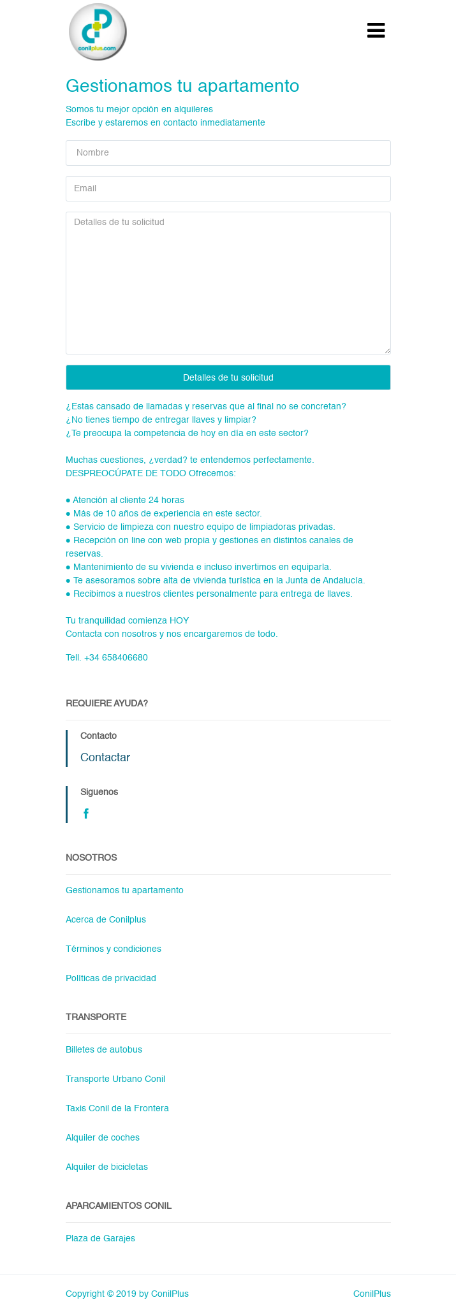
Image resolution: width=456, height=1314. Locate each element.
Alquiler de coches (103, 1138)
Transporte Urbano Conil (115, 1079)
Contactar (105, 758)
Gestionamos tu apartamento (125, 890)
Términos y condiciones (113, 949)
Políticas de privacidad (111, 978)
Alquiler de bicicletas (107, 1167)
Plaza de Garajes (100, 1238)
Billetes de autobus (104, 1050)
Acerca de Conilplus (106, 920)
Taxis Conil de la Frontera (117, 1108)
